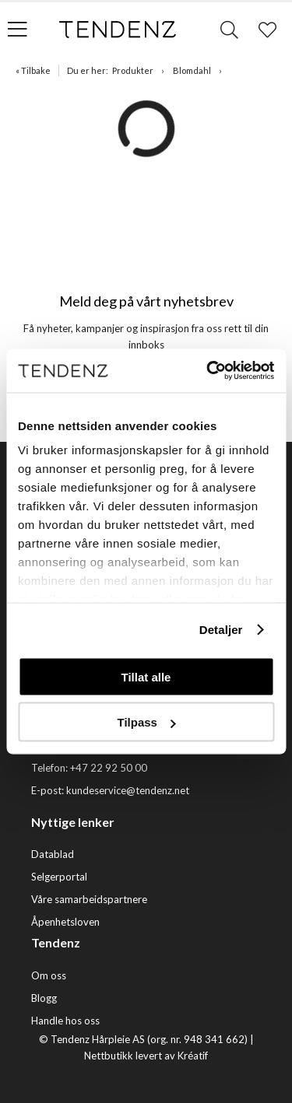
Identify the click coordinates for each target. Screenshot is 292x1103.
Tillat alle (146, 676)
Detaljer (221, 629)
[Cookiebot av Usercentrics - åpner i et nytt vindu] (208, 371)
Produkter (132, 70)
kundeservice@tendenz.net (127, 790)
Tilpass (147, 722)
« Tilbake (33, 70)
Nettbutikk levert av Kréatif (146, 1055)
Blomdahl (192, 70)
